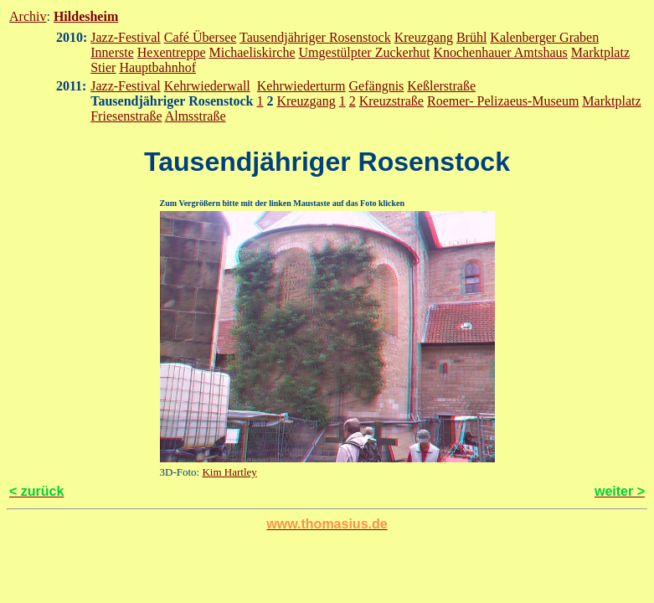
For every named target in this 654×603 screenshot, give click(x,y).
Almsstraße (195, 116)
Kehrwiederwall (207, 86)
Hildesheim (86, 16)
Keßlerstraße (441, 86)
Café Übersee (200, 37)
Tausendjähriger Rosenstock (315, 37)
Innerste (112, 52)
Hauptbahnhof (157, 67)
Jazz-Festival (125, 37)
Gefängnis (376, 86)
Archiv (27, 16)
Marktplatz (600, 52)
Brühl (471, 37)
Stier (103, 67)
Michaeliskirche (252, 52)
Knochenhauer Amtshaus (500, 52)
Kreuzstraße (391, 101)
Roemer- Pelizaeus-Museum (503, 101)
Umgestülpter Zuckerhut (364, 52)
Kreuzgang (423, 37)
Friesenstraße (126, 116)
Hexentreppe (171, 52)
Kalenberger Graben (544, 37)
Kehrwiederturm (301, 86)
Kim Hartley (229, 472)
